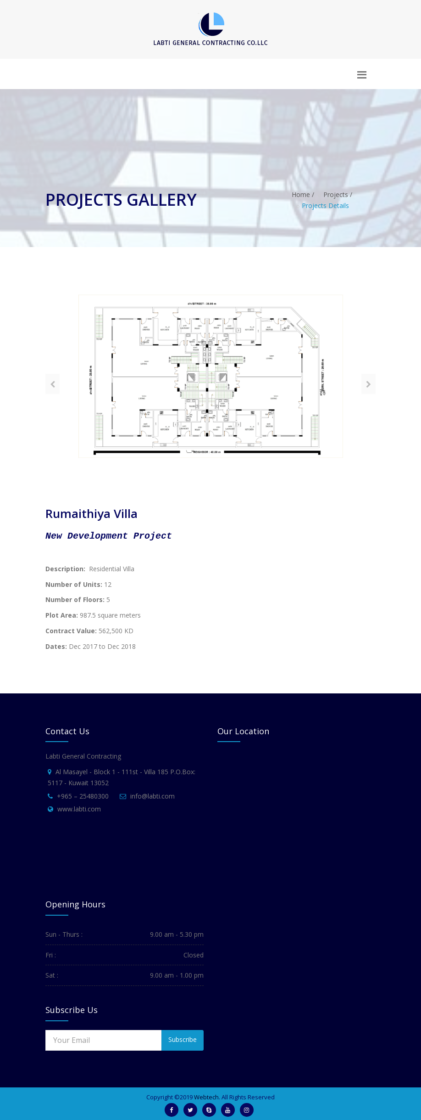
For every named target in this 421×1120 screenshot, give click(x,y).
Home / (303, 194)
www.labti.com (79, 809)
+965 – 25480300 (83, 796)
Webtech (206, 1097)
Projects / (337, 194)
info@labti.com (152, 796)
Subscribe (182, 1039)
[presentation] (52, 384)
